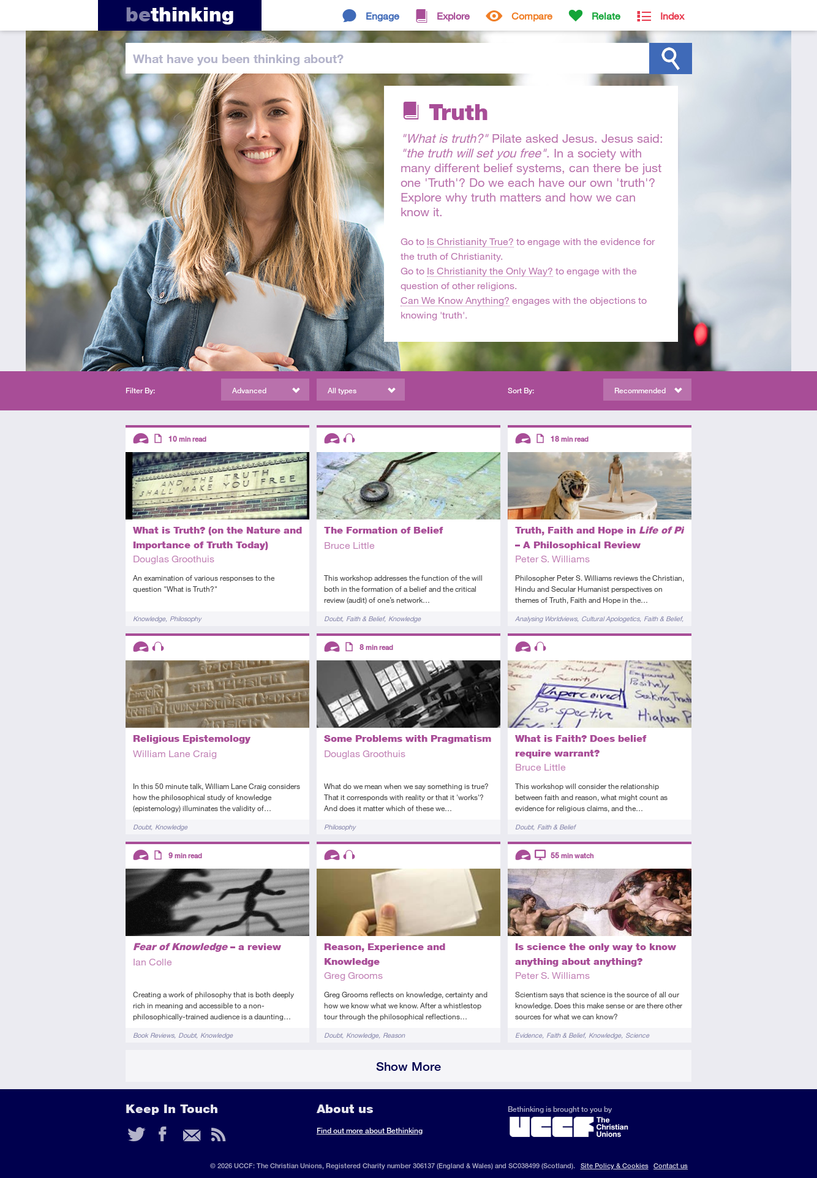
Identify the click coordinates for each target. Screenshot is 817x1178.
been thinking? (238, 58)
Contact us (670, 1165)
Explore (453, 15)
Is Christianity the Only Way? (490, 270)
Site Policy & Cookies (615, 1165)
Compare (531, 15)
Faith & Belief (365, 618)
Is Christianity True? (470, 241)
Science (637, 1035)
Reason (394, 1035)
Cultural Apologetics (610, 618)
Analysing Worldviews (546, 618)
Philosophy (185, 618)
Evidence (528, 1035)
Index (672, 15)
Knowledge (149, 618)
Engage (382, 15)
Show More (408, 1066)
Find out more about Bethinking (370, 1130)
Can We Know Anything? (455, 300)
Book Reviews (153, 1035)
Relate (606, 15)
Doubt (333, 618)
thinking (180, 14)
